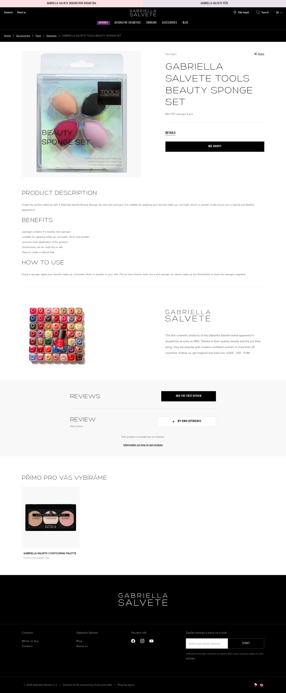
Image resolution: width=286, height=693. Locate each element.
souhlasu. (190, 658)
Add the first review (189, 396)
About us (21, 12)
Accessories (169, 23)
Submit (246, 643)
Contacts (8, 12)
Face (38, 35)
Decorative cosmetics (128, 23)
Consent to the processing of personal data (88, 685)
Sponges (52, 35)
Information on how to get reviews (143, 445)
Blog (185, 23)
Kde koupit (241, 12)
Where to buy (30, 641)
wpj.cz (130, 685)
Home (7, 35)
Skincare (151, 23)
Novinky (103, 23)
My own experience (186, 421)
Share (259, 54)
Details (170, 133)
